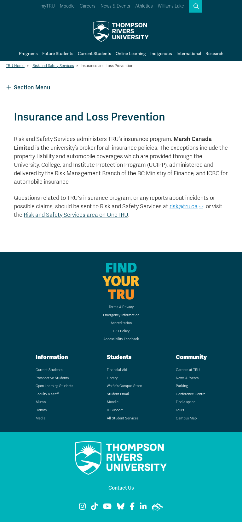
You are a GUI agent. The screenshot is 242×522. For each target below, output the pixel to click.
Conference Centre (190, 394)
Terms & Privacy (121, 307)
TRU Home (15, 66)
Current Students (94, 53)
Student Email (118, 394)
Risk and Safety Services (53, 66)
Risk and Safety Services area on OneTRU (76, 214)
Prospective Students (52, 378)
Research (214, 53)
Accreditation (121, 323)
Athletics (144, 6)
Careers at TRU (188, 370)
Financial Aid (117, 370)
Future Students (57, 53)
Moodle (67, 6)
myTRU (47, 6)
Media (40, 418)
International (188, 53)
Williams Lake (171, 6)
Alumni (41, 402)
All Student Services (122, 418)
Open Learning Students (54, 386)
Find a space (185, 402)
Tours (180, 410)
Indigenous (161, 53)
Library (112, 378)
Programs (28, 53)
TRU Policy (121, 331)
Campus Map (186, 418)
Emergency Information (121, 315)
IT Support (115, 410)
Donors (41, 410)
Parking (182, 386)
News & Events (115, 6)
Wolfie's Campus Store (124, 386)
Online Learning (131, 53)
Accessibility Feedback (121, 339)
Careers (87, 6)
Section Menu (28, 87)
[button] (195, 6)
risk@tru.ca (184, 206)
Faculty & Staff (47, 394)
